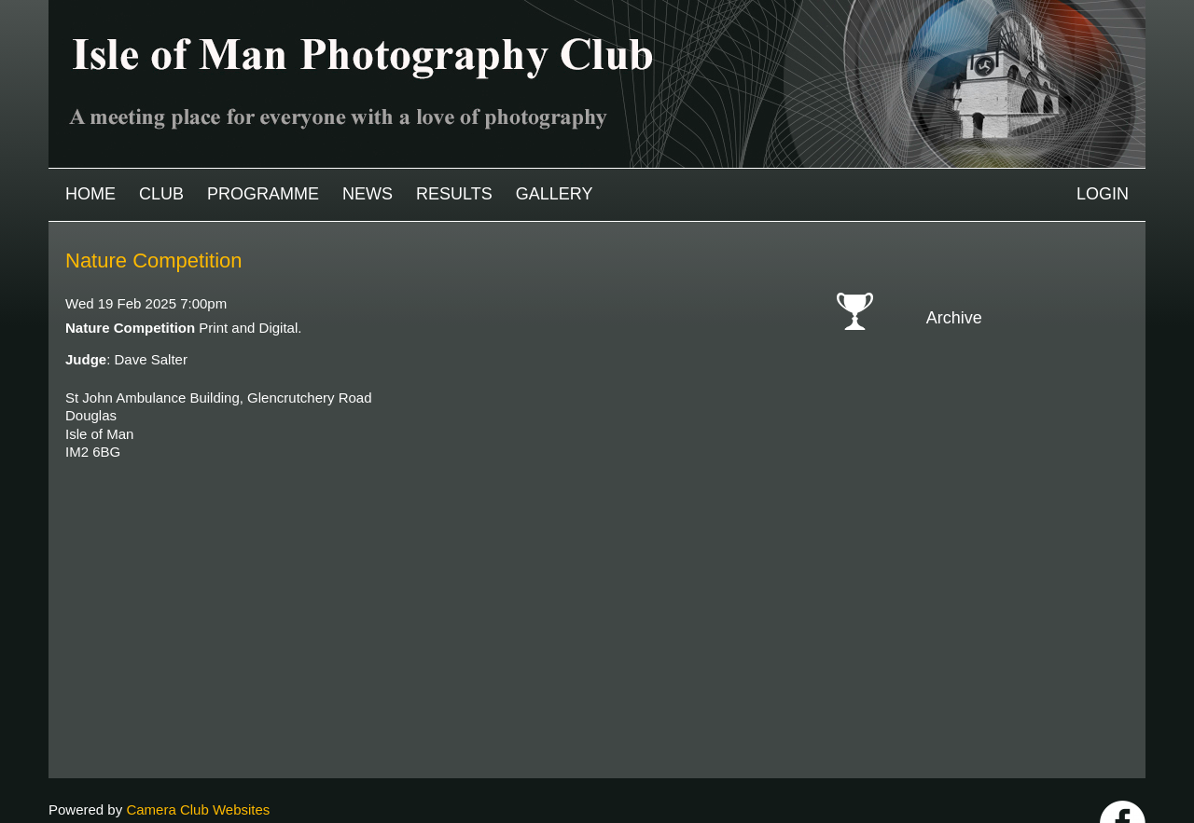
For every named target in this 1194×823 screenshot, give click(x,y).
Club (161, 194)
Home (90, 194)
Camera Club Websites (198, 764)
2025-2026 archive (1004, 351)
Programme (263, 194)
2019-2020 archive (1004, 481)
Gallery (554, 194)
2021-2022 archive (1004, 438)
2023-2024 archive (1004, 395)
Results (454, 194)
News (367, 194)
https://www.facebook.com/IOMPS (1122, 778)
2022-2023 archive (1004, 416)
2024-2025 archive (1004, 373)
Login (1102, 194)
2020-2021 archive (1004, 460)
